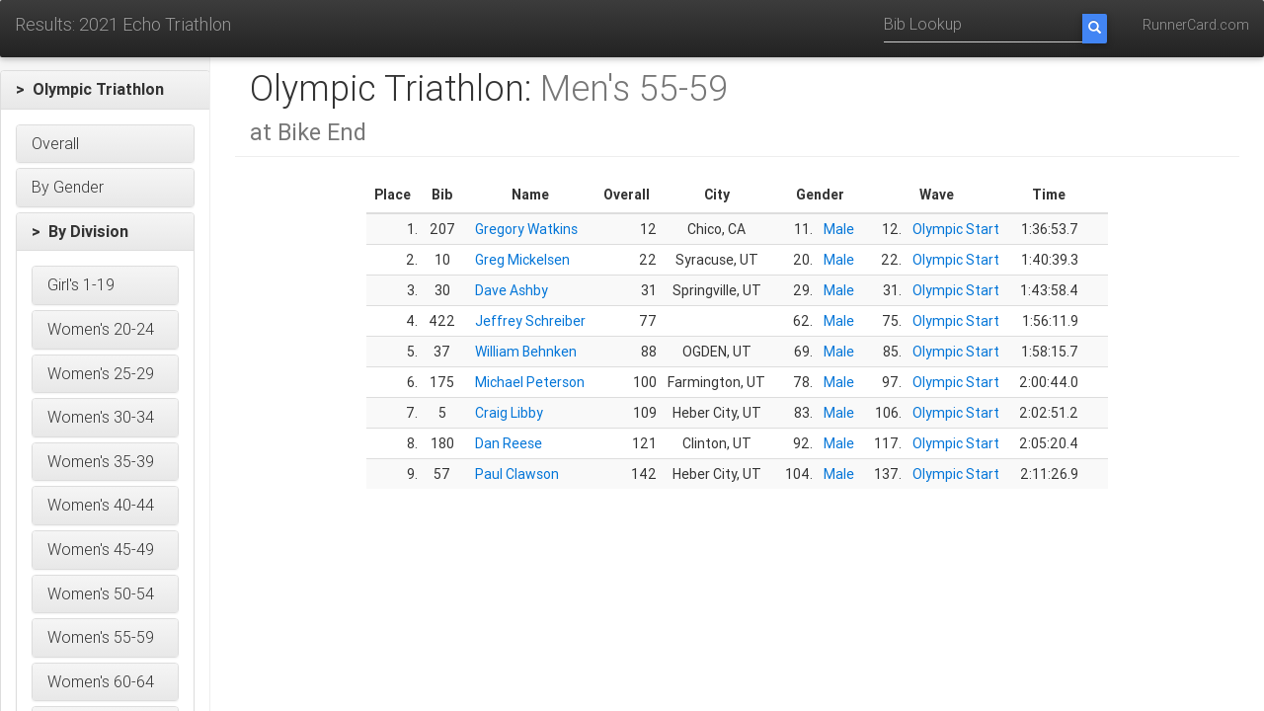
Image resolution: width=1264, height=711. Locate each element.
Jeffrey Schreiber (530, 321)
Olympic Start (955, 229)
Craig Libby (509, 413)
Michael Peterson (530, 382)
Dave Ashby (511, 290)
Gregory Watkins (526, 229)
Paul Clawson (517, 474)
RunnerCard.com (1196, 25)
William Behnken (526, 351)
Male (839, 229)
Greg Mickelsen (522, 260)
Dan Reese (508, 443)
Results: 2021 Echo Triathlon (123, 24)
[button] (105, 90)
